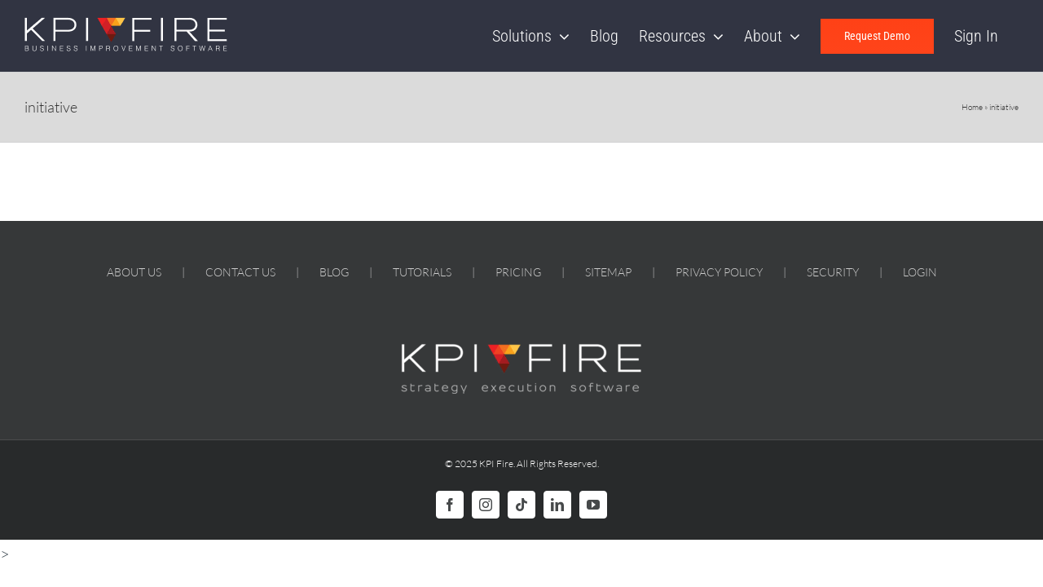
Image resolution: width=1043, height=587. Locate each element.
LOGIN (920, 272)
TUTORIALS (422, 272)
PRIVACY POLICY (719, 272)
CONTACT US (240, 272)
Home (972, 107)
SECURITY (833, 272)
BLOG (334, 272)
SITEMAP (608, 272)
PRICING (518, 272)
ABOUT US (134, 272)
